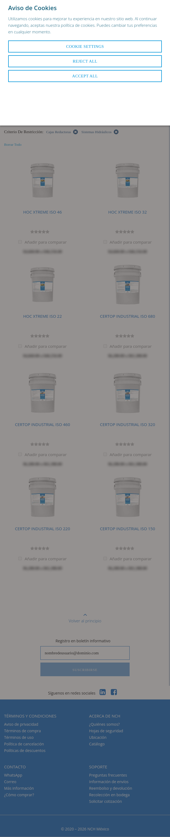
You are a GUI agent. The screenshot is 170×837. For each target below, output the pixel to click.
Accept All (85, 76)
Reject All (85, 61)
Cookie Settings (85, 46)
